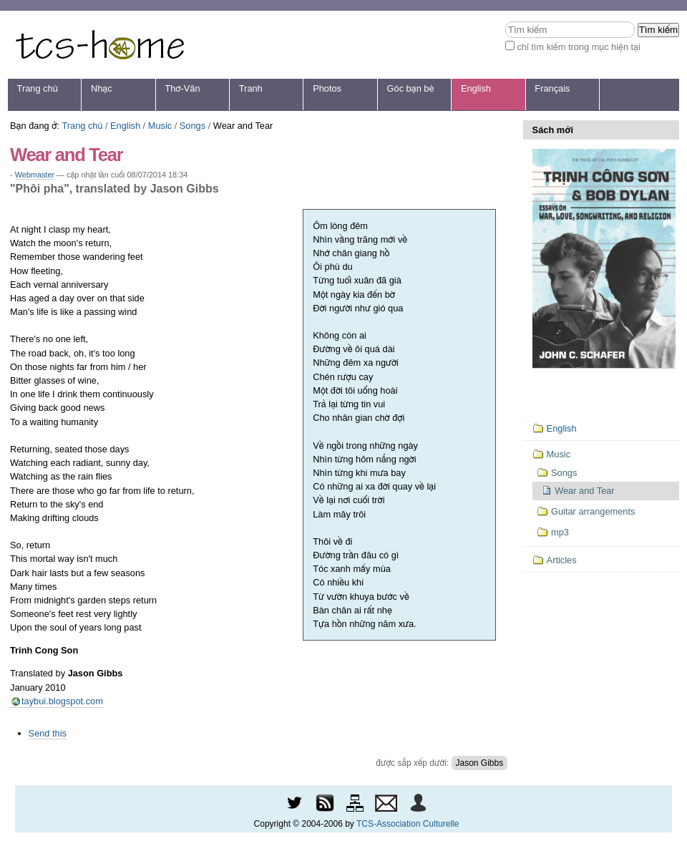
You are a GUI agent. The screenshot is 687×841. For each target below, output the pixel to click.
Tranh (251, 88)
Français (552, 88)
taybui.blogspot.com (62, 701)
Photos (327, 88)
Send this (48, 733)
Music (160, 125)
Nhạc (101, 88)
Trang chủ (37, 88)
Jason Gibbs (480, 763)
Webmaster (34, 174)
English (476, 88)
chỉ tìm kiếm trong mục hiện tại (578, 47)
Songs (192, 125)
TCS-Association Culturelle (407, 824)
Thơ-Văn (182, 88)
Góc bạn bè (410, 88)
